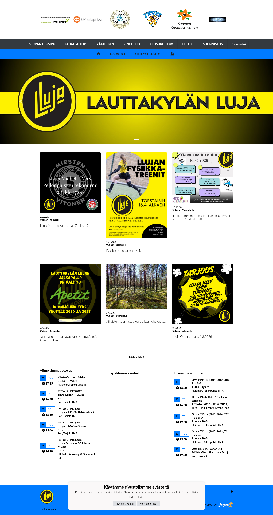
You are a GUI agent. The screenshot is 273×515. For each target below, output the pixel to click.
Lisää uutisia (136, 356)
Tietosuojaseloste (51, 509)
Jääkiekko (104, 44)
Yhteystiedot (147, 54)
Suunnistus (213, 44)
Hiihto (187, 44)
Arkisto (239, 44)
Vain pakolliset (148, 503)
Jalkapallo (75, 44)
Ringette (132, 44)
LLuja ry (117, 54)
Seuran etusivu (42, 44)
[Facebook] (230, 491)
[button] (20, 101)
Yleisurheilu (161, 44)
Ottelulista (48, 465)
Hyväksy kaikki (125, 503)
